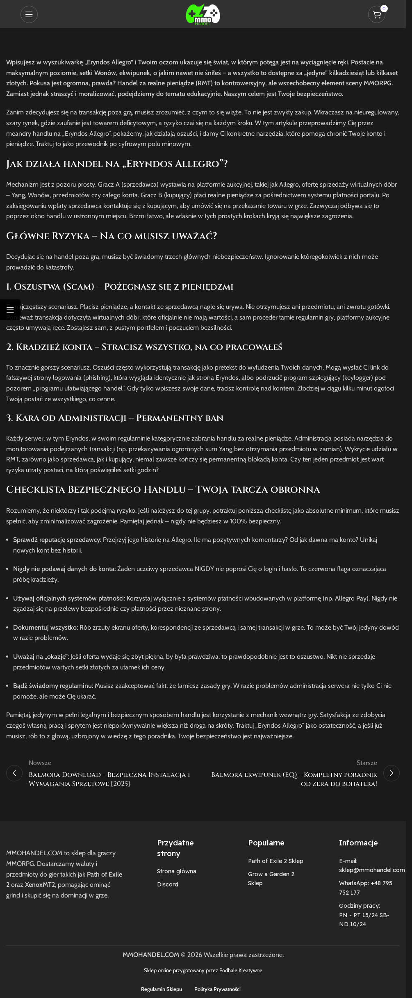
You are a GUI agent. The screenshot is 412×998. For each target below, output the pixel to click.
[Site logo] (202, 13)
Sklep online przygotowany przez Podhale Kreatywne (203, 970)
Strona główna (176, 871)
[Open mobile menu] (29, 14)
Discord (167, 884)
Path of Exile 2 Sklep (275, 861)
